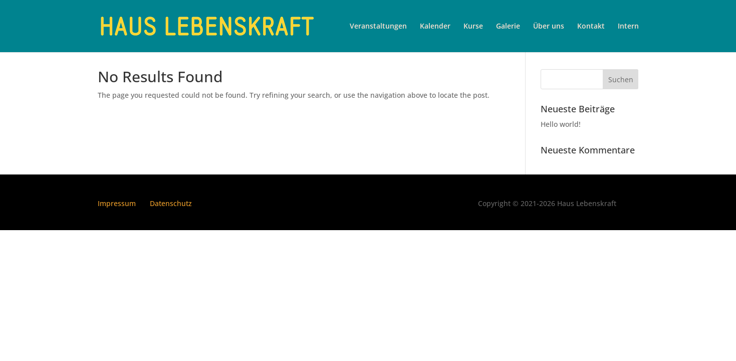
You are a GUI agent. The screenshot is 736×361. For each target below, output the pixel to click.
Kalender (435, 27)
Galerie (508, 27)
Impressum (117, 203)
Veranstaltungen (378, 27)
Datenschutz (171, 203)
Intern (628, 27)
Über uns (548, 27)
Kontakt (591, 27)
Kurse (473, 27)
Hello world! (561, 124)
